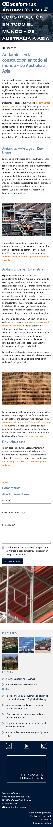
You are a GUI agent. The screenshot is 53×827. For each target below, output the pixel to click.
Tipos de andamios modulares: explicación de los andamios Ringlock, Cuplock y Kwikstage (27, 698)
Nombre (6, 500)
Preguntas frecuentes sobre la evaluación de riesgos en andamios (26, 725)
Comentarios (8, 524)
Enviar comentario (12, 561)
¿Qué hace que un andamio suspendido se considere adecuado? (25, 716)
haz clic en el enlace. (33, 436)
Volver (5, 482)
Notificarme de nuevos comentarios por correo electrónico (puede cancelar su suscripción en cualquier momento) (27, 551)
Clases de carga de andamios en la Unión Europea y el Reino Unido (25, 707)
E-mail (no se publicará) (13, 512)
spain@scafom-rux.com (14, 807)
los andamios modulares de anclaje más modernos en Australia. (25, 256)
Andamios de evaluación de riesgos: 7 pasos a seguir (27, 734)
